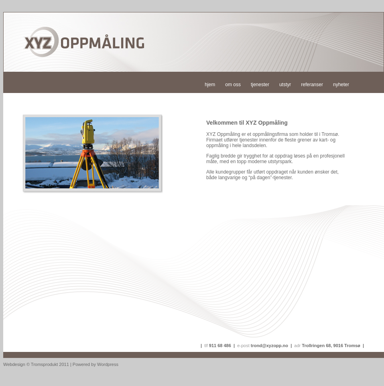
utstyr (285, 84)
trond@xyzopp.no (269, 345)
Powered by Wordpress (95, 364)
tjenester (260, 84)
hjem (210, 84)
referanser (312, 84)
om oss (233, 84)
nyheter (341, 84)
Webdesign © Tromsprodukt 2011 (36, 364)
